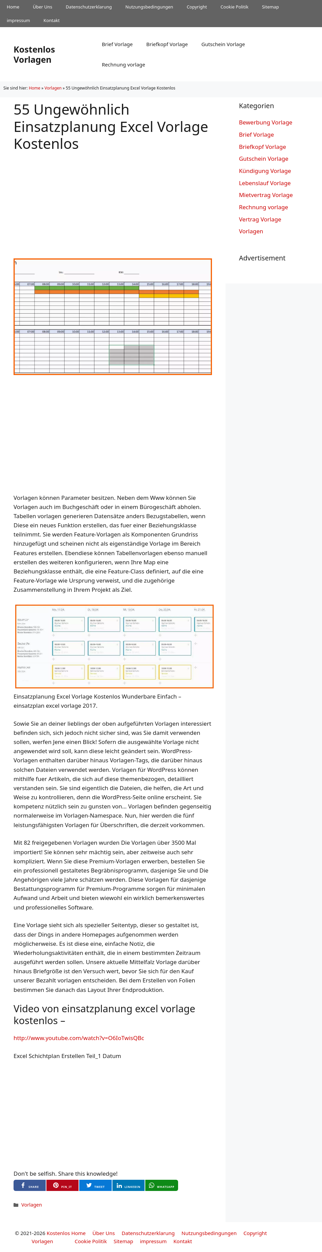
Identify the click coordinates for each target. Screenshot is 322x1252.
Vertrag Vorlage (260, 219)
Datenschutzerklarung (89, 7)
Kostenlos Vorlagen (34, 54)
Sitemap (270, 7)
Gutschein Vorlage (223, 44)
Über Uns (42, 7)
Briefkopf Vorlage (167, 44)
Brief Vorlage (117, 44)
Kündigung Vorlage (265, 171)
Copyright (197, 7)
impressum (18, 20)
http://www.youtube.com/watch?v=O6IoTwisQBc (79, 1038)
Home (13, 7)
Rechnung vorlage (123, 64)
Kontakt (52, 20)
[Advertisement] (113, 199)
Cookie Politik (234, 7)
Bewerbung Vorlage (266, 122)
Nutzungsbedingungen (149, 7)
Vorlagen (53, 88)
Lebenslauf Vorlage (265, 183)
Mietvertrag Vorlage (266, 195)
